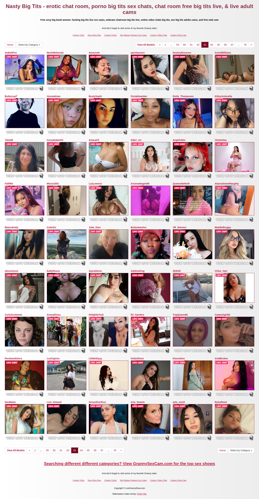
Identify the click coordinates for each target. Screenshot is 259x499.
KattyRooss (53, 271)
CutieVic (51, 227)
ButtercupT (11, 96)
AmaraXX (94, 140)
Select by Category (29, 44)
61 (191, 44)
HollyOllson (137, 358)
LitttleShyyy (95, 358)
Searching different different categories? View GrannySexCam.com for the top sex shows (129, 463)
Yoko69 (9, 140)
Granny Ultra (78, 35)
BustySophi (95, 96)
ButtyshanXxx (138, 227)
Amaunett (94, 52)
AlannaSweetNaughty (227, 183)
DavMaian (10, 402)
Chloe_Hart (221, 271)
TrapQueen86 (180, 314)
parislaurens (138, 52)
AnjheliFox (11, 52)
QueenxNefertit (181, 183)
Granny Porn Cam (178, 35)
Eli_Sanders (137, 314)
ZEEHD (177, 271)
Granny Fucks (110, 35)
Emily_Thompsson (183, 96)
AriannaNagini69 (140, 183)
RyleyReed (221, 402)
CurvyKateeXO (55, 140)
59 (177, 44)
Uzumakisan (54, 96)
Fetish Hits (142, 494)
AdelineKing (138, 271)
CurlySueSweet (13, 314)
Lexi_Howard (54, 402)
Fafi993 (9, 183)
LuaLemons (95, 183)
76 (245, 44)
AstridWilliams (223, 52)
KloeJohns (179, 358)
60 (184, 44)
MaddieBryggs (223, 227)
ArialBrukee (221, 358)
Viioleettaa (221, 140)
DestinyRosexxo (182, 52)
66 (225, 44)
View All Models (146, 44)
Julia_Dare (95, 227)
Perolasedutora (13, 358)
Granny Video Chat (158, 35)
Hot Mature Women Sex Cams (133, 35)
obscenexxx (11, 271)
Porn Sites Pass (94, 35)
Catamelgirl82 (222, 314)
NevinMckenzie (55, 52)
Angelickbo (179, 140)
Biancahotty (11, 227)
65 (218, 44)
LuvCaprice (53, 358)
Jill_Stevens (179, 227)
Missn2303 (53, 183)
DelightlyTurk (96, 314)
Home (10, 44)
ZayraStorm (95, 271)
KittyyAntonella (223, 96)
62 (198, 44)
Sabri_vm (136, 140)
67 (232, 44)
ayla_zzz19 (179, 402)
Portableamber (139, 96)
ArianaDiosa (54, 314)
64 (211, 44)
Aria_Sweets (138, 402)
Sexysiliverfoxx (97, 402)
